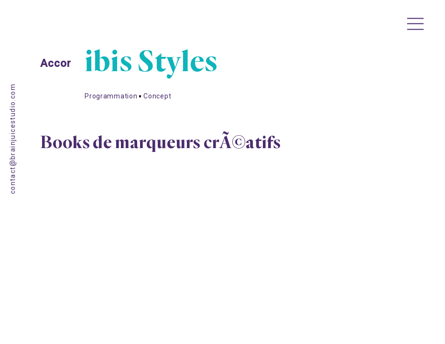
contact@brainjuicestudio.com (13, 139)
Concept (157, 110)
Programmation (111, 110)
